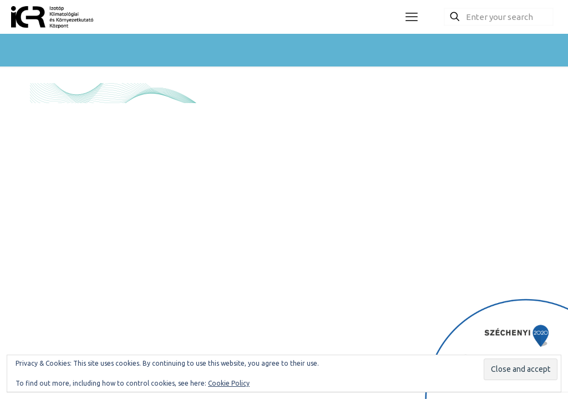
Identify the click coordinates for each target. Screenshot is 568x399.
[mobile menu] (411, 16)
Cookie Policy (229, 383)
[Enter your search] (498, 17)
